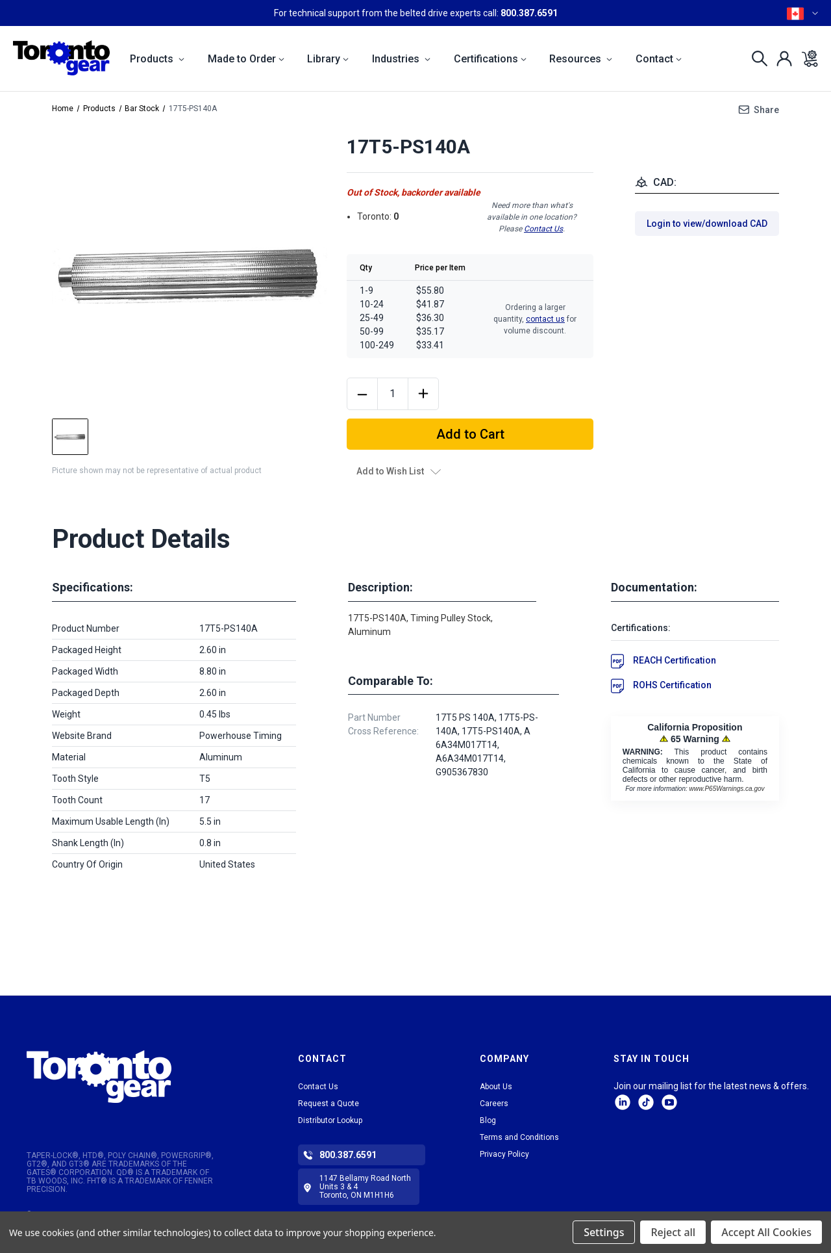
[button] (131, 1076)
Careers (494, 1103)
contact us (545, 319)
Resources (580, 59)
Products (157, 59)
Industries (401, 59)
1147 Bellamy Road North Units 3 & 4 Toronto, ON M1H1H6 (365, 1187)
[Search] (756, 58)
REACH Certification (674, 660)
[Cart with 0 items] (806, 58)
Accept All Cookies (766, 1232)
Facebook (669, 1102)
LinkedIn (623, 1102)
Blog (488, 1120)
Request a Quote (328, 1103)
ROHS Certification (672, 685)
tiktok (646, 1102)
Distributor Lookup (330, 1120)
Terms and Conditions (519, 1137)
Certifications (490, 59)
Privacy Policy (504, 1154)
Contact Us (543, 228)
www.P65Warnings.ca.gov (727, 788)
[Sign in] (780, 58)
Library (328, 59)
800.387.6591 (529, 13)
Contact (659, 59)
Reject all (673, 1232)
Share (766, 110)
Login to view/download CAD (707, 223)
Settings (604, 1232)
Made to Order (246, 59)
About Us (496, 1086)
